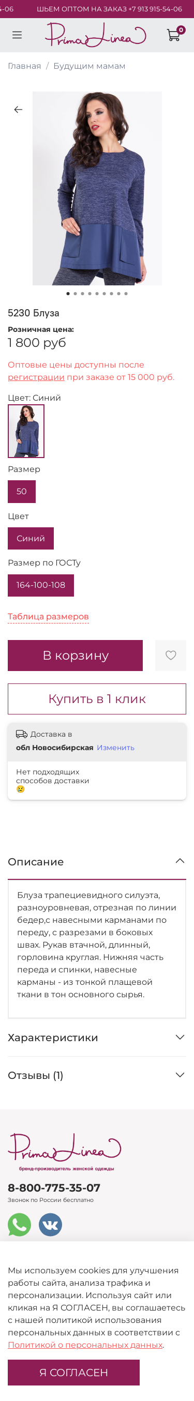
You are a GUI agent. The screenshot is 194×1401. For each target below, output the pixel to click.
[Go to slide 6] (104, 293)
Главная (24, 66)
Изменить (116, 747)
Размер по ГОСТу (44, 563)
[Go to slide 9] (126, 293)
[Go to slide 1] (68, 293)
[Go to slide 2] (75, 293)
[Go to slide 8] (119, 293)
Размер (24, 469)
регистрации (36, 377)
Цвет (18, 516)
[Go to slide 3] (82, 293)
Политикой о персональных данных (85, 1345)
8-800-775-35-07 (54, 1187)
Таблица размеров (48, 616)
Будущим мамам (89, 66)
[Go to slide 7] (111, 293)
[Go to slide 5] (97, 293)
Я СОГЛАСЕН (73, 1372)
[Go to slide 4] (90, 293)
